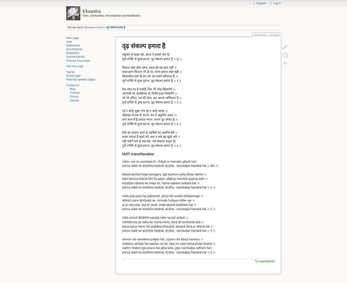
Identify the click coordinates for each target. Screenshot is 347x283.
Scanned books (75, 56)
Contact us (72, 85)
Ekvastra (89, 27)
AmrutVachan (74, 49)
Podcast (75, 92)
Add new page (74, 66)
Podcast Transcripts (78, 60)
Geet (101, 27)
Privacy (74, 96)
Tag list (70, 72)
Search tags (73, 75)
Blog (72, 89)
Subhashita (73, 45)
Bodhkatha (72, 53)
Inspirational (266, 261)
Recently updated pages (80, 79)
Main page (72, 38)
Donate (74, 100)
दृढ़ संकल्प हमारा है (115, 27)
